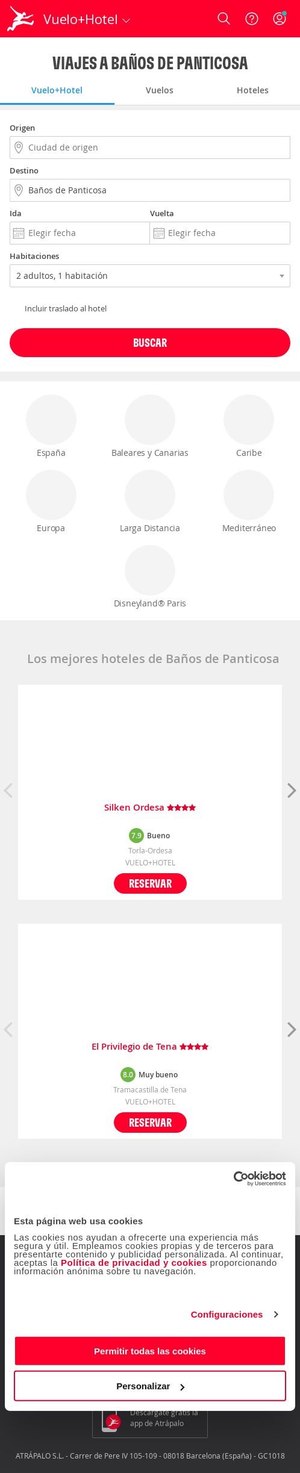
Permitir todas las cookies (150, 1350)
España (51, 426)
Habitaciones (34, 256)
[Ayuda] (252, 18)
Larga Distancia (150, 502)
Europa (51, 502)
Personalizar (150, 1386)
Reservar (150, 883)
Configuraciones (227, 1314)
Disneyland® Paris (150, 577)
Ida (16, 213)
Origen (22, 127)
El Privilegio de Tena (150, 1047)
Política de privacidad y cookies (134, 1262)
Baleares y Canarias (150, 426)
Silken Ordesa (150, 808)
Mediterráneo (248, 502)
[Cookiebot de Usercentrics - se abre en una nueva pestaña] (233, 1178)
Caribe (248, 426)
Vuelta (162, 213)
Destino (24, 170)
